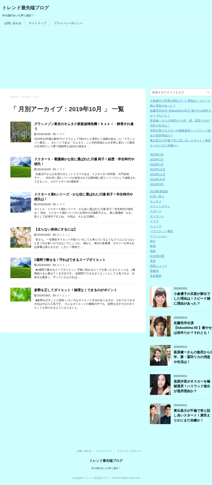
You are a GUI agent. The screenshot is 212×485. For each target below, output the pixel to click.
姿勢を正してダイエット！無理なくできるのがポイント (75, 290)
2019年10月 (157, 179)
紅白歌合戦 (157, 256)
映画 (153, 246)
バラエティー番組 (161, 231)
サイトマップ (37, 23)
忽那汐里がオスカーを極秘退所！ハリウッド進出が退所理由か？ (192, 386)
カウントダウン (160, 206)
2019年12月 (157, 169)
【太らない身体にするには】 (55, 229)
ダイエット (63, 234)
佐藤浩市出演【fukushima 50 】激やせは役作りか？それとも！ (193, 327)
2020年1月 (157, 164)
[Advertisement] (106, 58)
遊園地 (154, 271)
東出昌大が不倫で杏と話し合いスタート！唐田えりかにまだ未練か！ (192, 415)
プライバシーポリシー (68, 23)
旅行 (153, 241)
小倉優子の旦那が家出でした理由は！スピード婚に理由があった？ (192, 298)
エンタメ (155, 201)
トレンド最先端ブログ (25, 7)
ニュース (155, 226)
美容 (153, 261)
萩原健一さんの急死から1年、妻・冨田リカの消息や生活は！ (193, 357)
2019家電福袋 (159, 191)
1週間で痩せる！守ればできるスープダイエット (70, 260)
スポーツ (155, 211)
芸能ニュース (158, 266)
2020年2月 (157, 159)
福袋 (153, 251)
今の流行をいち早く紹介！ (106, 468)
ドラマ (61, 134)
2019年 (26, 96)
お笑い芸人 (157, 196)
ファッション (158, 236)
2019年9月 (157, 184)
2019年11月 (157, 174)
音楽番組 (155, 275)
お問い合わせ (13, 23)
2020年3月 (157, 154)
